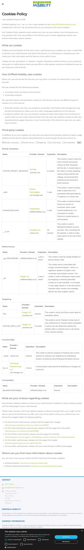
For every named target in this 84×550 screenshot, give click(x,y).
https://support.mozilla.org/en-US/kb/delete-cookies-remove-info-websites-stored (40, 437)
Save (79, 142)
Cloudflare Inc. (35, 230)
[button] (3, 4)
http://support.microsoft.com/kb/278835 (22, 431)
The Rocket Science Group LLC (15, 367)
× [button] (82, 530)
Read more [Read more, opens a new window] (42, 536)
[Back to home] (42, 4)
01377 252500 (9, 484)
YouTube (33, 169)
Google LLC (24, 276)
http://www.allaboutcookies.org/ (33, 463)
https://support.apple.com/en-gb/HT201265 (23, 443)
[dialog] (42, 539)
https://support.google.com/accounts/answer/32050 (27, 425)
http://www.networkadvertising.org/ (46, 466)
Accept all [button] (66, 537)
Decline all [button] (66, 541)
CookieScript (34, 209)
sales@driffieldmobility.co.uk (14, 487)
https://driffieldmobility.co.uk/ (63, 24)
